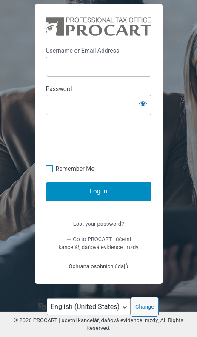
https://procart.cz (98, 26)
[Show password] (142, 103)
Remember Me (75, 168)
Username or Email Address (83, 50)
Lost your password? (98, 224)
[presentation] (110, 143)
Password (59, 88)
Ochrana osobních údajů (98, 266)
